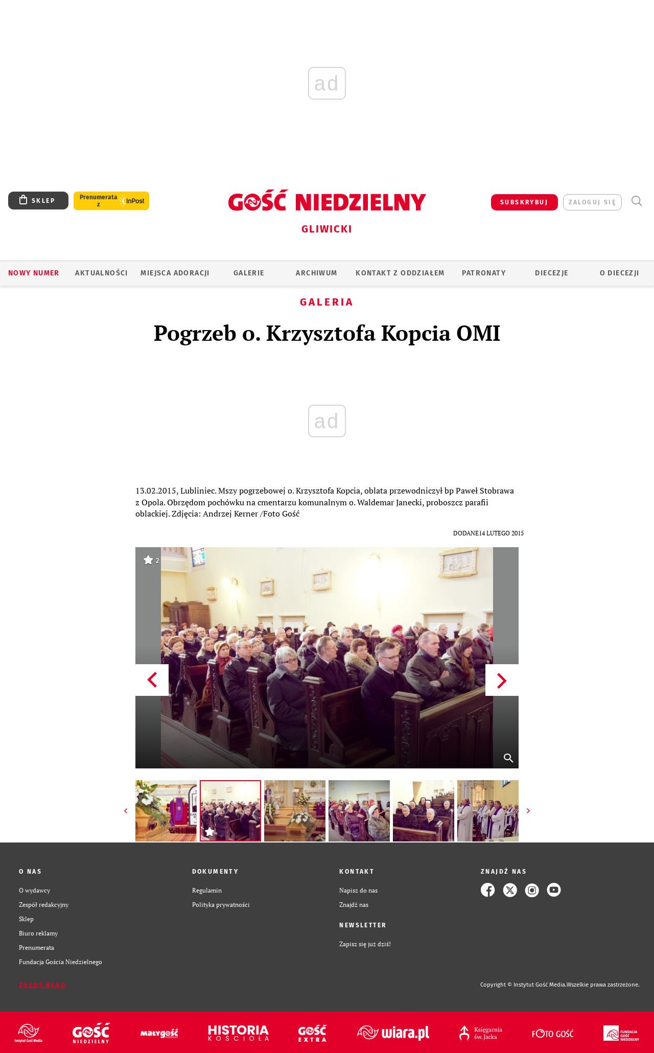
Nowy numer (34, 273)
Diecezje (551, 273)
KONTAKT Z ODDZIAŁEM (400, 273)
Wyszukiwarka (636, 201)
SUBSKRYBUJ (524, 202)
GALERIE (249, 273)
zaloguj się (592, 202)
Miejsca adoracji (175, 273)
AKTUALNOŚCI (101, 273)
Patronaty (484, 273)
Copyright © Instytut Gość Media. (523, 984)
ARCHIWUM (316, 273)
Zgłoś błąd (42, 985)
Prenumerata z (99, 201)
